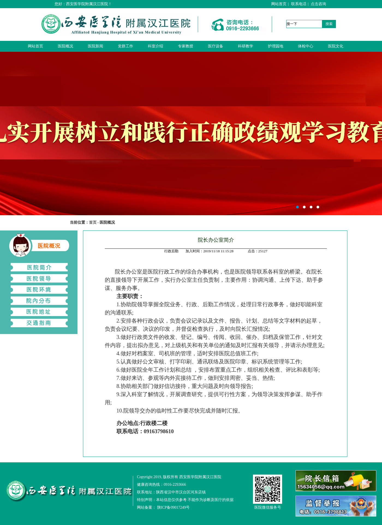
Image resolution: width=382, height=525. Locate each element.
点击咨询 (318, 4)
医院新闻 (95, 46)
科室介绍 (155, 46)
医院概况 (65, 46)
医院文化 (335, 46)
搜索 (329, 24)
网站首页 (278, 4)
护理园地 (275, 46)
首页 (93, 222)
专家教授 (185, 46)
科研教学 (245, 46)
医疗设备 (215, 46)
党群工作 (125, 46)
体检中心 (305, 46)
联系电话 (298, 4)
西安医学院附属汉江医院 (191, 133)
